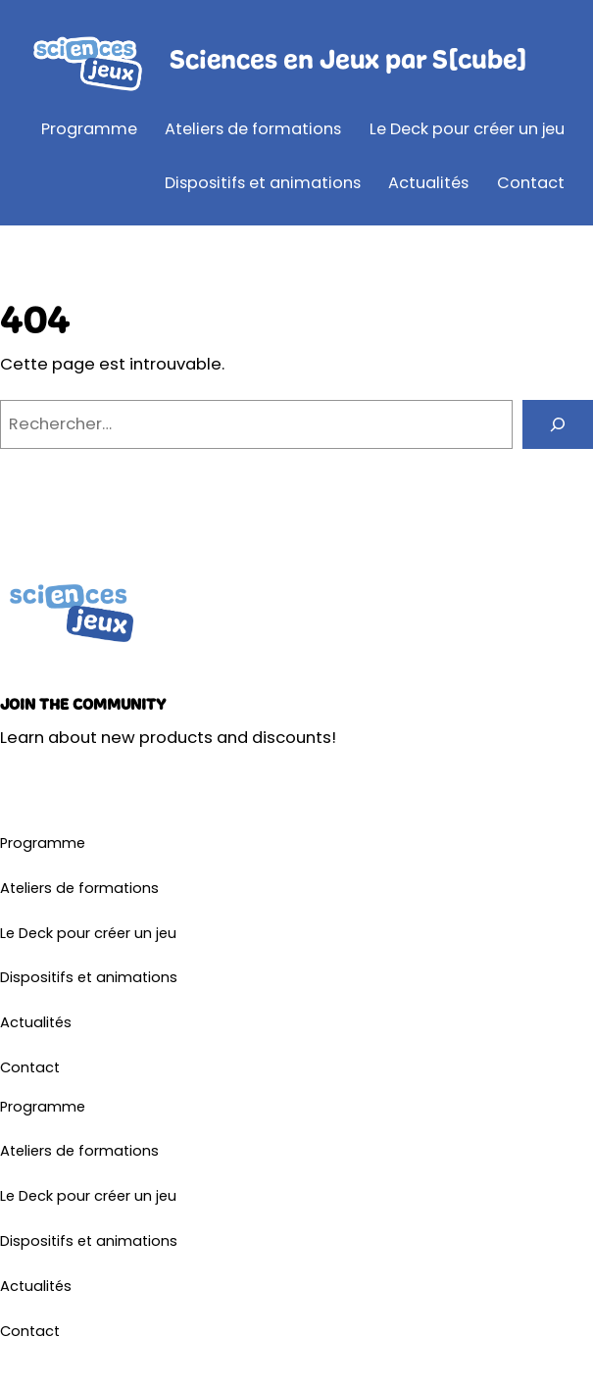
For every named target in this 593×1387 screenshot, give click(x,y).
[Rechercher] (557, 424)
